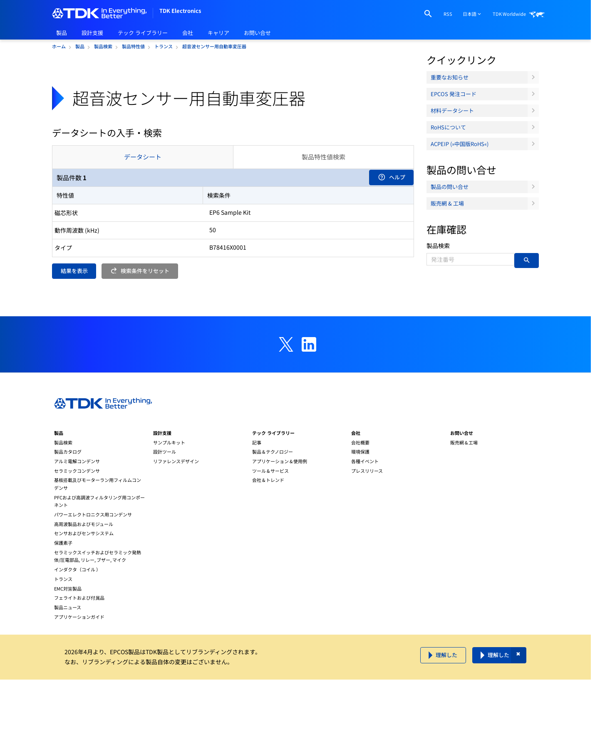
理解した (446, 655)
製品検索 (438, 245)
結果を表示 (74, 271)
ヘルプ (391, 177)
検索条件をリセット (140, 271)
